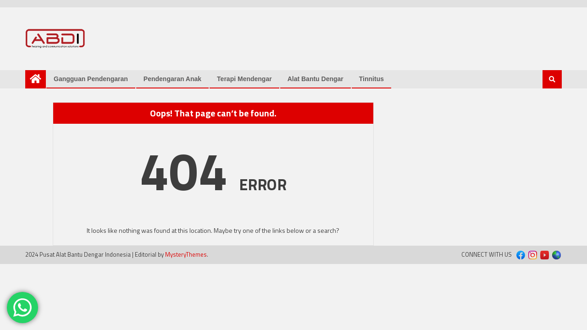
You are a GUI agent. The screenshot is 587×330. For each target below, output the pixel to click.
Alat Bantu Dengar (315, 78)
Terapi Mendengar (244, 78)
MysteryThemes (186, 254)
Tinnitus (371, 78)
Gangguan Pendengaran (91, 78)
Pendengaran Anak (172, 78)
